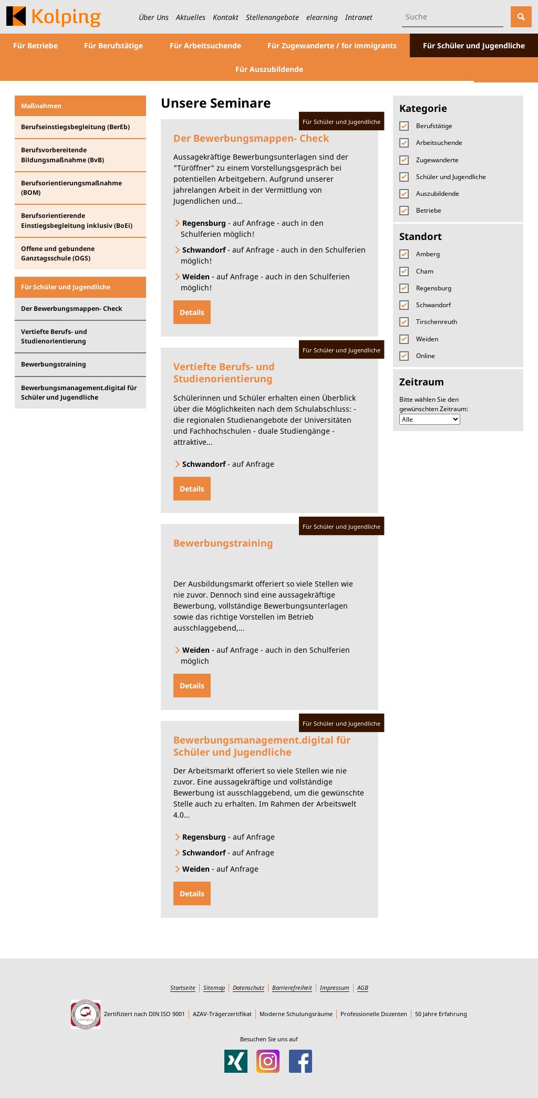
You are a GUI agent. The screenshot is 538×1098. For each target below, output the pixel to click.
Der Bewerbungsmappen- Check (251, 137)
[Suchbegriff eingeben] (452, 16)
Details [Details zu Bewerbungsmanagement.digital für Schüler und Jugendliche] (192, 893)
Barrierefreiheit (292, 987)
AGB (362, 987)
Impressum (334, 987)
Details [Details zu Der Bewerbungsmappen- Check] (192, 312)
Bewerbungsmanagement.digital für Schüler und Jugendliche (261, 745)
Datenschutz (248, 987)
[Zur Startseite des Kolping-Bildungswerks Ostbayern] (53, 16)
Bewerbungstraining (223, 542)
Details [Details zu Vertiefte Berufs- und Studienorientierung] (192, 489)
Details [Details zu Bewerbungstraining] (192, 686)
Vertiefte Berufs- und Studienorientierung (224, 372)
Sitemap (214, 987)
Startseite (182, 987)
